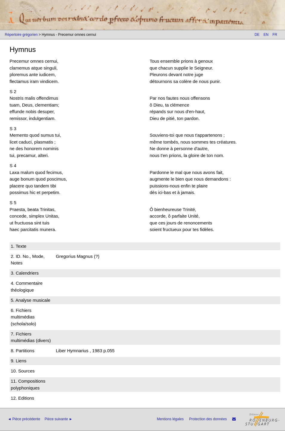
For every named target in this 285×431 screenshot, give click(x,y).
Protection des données (208, 419)
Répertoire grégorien (21, 35)
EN (266, 35)
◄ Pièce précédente (24, 419)
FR (274, 35)
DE (257, 35)
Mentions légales (170, 419)
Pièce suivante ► (59, 419)
